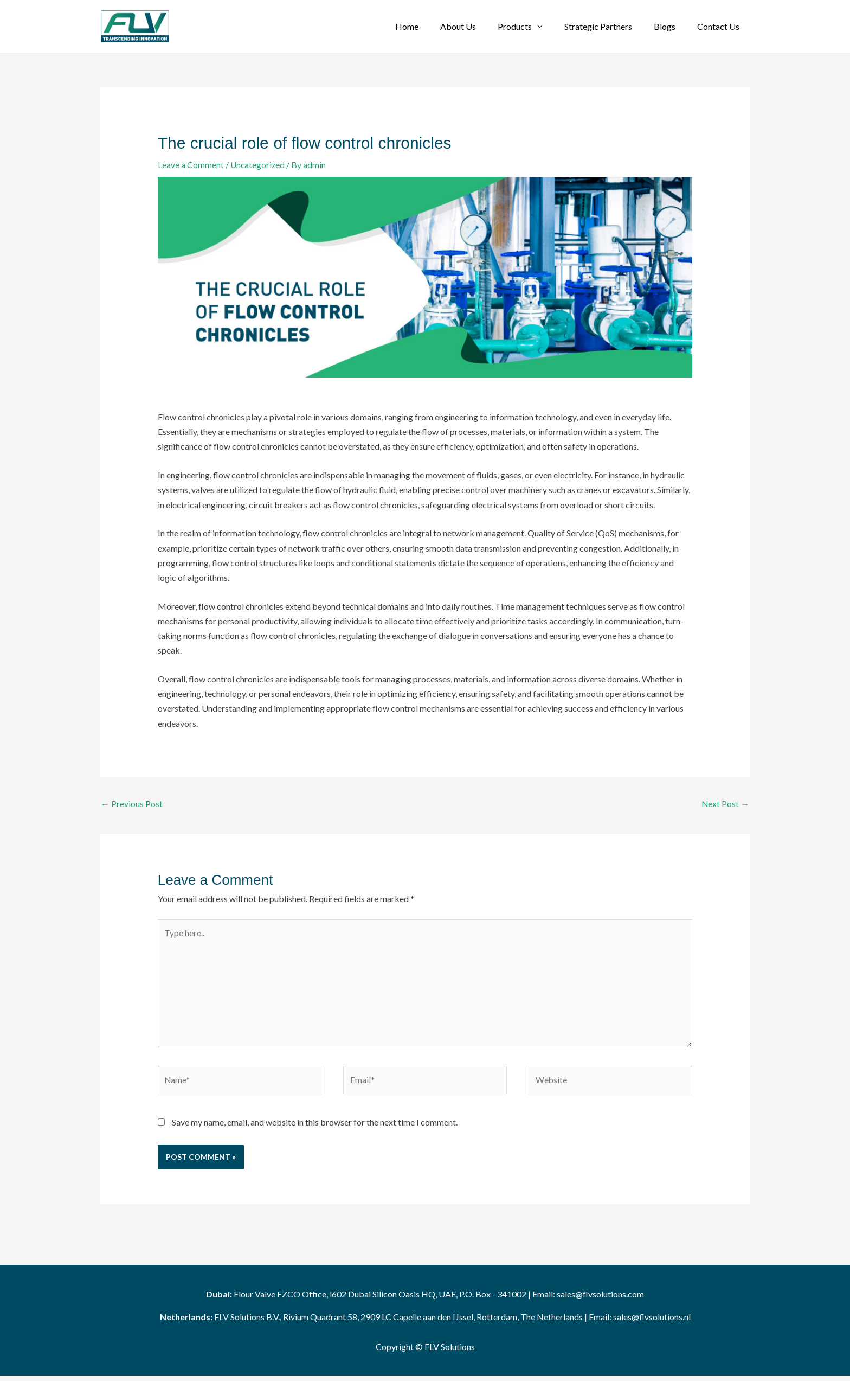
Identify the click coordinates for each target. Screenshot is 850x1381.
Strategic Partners (609, 26)
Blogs (671, 26)
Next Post (725, 804)
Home (430, 26)
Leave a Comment (191, 164)
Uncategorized (258, 164)
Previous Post (132, 804)
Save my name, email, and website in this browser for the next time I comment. (315, 1127)
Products (530, 26)
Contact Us (720, 26)
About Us (477, 26)
